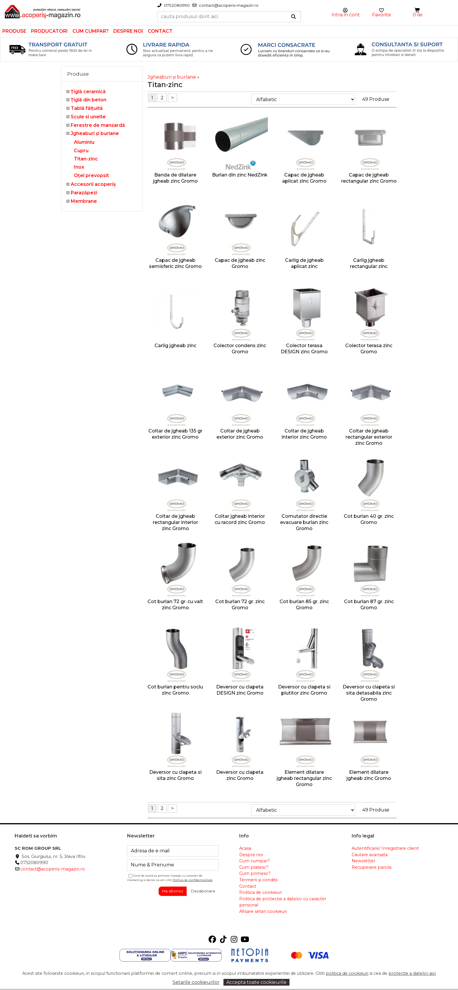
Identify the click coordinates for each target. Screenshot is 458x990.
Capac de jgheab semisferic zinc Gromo (175, 263)
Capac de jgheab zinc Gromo (240, 263)
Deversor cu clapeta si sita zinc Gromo (175, 775)
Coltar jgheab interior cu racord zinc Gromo (240, 519)
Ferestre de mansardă (98, 125)
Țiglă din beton (88, 100)
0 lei (417, 15)
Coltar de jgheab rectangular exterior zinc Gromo (369, 437)
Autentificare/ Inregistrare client (385, 848)
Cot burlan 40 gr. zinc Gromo (369, 519)
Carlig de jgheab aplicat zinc (304, 263)
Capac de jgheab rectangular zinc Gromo (369, 178)
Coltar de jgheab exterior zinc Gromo (239, 434)
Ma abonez (172, 891)
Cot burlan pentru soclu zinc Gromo (175, 690)
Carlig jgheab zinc (175, 345)
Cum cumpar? (90, 31)
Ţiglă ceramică (88, 91)
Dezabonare (203, 891)
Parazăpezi (84, 192)
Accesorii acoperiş (93, 184)
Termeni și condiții (258, 879)
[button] (417, 10)
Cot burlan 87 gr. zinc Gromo (369, 604)
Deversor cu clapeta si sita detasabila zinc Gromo (369, 693)
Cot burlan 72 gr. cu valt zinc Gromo (175, 604)
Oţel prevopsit (91, 175)
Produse (14, 31)
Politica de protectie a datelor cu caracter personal (282, 902)
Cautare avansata (370, 854)
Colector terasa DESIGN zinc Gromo (304, 348)
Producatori (49, 31)
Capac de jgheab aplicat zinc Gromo (304, 178)
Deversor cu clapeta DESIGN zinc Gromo (239, 690)
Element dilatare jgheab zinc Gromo (368, 775)
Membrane (84, 201)
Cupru (81, 150)
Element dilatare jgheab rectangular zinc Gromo (304, 778)
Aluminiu (84, 142)
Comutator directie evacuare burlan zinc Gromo (304, 522)
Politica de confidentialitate (193, 880)
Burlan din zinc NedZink (240, 175)
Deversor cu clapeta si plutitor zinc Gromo (304, 690)
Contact (160, 31)
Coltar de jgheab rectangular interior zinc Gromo (175, 522)
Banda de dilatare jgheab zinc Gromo (175, 178)
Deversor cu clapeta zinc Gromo (239, 775)
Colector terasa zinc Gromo (368, 348)
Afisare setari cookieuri (263, 911)
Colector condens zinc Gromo (240, 348)
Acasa (245, 848)
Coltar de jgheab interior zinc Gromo (304, 434)
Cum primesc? (254, 873)
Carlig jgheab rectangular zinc (369, 263)
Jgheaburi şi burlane (95, 133)
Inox (79, 167)
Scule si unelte (88, 117)
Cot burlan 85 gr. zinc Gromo (304, 604)
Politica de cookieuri (260, 892)
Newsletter (363, 860)
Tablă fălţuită (87, 108)
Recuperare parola (371, 867)
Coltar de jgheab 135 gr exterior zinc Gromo (175, 434)
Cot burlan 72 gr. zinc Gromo (240, 604)
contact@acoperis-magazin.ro (52, 869)
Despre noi (128, 31)
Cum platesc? (253, 867)
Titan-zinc (86, 159)
